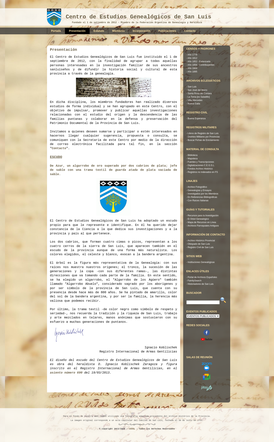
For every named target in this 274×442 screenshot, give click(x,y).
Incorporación (141, 30)
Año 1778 (192, 54)
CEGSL (132, 429)
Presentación (77, 30)
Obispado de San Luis (199, 244)
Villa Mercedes (195, 100)
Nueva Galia (194, 103)
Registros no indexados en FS (203, 172)
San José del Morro (197, 90)
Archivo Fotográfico (197, 187)
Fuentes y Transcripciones (201, 162)
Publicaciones (167, 30)
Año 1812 (192, 58)
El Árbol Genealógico (198, 219)
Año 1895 (192, 71)
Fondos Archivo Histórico (200, 168)
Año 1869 (192, 68)
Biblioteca (192, 155)
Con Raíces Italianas (198, 200)
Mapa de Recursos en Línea (202, 222)
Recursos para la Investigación (203, 215)
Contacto (190, 30)
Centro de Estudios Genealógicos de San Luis (138, 17)
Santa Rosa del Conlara (200, 93)
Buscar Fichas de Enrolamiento (203, 140)
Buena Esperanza (197, 118)
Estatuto (99, 30)
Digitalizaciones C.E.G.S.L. (201, 165)
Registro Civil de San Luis (200, 247)
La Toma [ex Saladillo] (199, 97)
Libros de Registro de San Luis (203, 133)
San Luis (192, 86)
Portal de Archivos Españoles (202, 277)
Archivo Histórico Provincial (201, 240)
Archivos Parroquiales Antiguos (203, 225)
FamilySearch (194, 280)
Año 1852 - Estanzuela (198, 61)
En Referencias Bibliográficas (202, 197)
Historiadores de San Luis (200, 284)
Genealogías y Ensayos (200, 190)
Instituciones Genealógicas (201, 262)
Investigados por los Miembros (203, 193)
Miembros (118, 30)
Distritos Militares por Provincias (204, 136)
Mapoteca (193, 158)
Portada (56, 30)
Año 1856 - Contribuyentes (200, 65)
